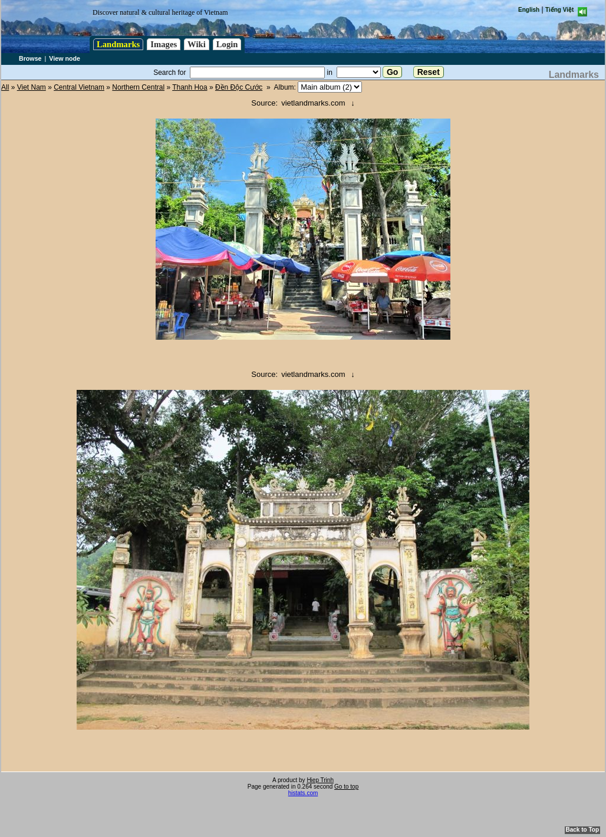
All (5, 87)
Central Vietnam (79, 87)
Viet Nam (31, 87)
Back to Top (582, 829)
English (528, 9)
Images (163, 44)
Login (227, 44)
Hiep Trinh (320, 780)
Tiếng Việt (559, 9)
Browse (30, 58)
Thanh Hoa (189, 87)
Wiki (196, 44)
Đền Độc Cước (238, 87)
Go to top (346, 786)
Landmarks (118, 44)
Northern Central (138, 87)
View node (64, 58)
